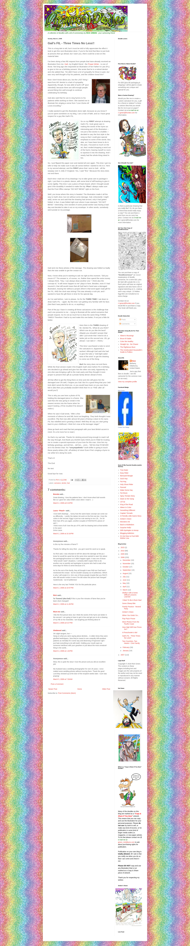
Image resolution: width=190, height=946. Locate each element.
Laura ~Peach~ (59, 511)
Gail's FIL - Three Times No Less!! (131, 637)
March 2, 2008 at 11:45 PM (63, 604)
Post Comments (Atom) (67, 693)
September (127, 570)
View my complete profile (127, 382)
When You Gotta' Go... (130, 615)
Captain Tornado (126, 513)
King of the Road (126, 504)
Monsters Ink (125, 522)
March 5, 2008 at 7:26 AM (62, 679)
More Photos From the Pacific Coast (130, 623)
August (125, 573)
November (127, 563)
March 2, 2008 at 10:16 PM (63, 534)
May (124, 583)
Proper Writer (94, 64)
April (125, 587)
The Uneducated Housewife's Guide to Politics (131, 351)
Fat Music (124, 493)
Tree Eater (124, 470)
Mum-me (56, 612)
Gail (66, 64)
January (126, 651)
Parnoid (123, 487)
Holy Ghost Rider (126, 484)
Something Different (127, 510)
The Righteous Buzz (127, 347)
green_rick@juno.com (126, 842)
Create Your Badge (123, 427)
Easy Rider (124, 473)
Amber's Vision (125, 519)
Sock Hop (124, 479)
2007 (123, 655)
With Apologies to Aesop (129, 530)
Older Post (106, 689)
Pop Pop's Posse (128, 619)
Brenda (56, 494)
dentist (64, 483)
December (127, 560)
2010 (123, 551)
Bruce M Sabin (125, 338)
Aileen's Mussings (127, 336)
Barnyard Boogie (126, 476)
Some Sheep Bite (128, 603)
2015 (123, 547)
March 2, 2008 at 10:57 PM (63, 588)
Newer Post (52, 689)
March (125, 590)
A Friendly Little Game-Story (130, 516)
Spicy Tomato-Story (127, 496)
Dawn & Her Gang (127, 499)
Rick (55, 595)
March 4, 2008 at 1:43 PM (62, 651)
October (126, 567)
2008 (123, 557)
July (124, 577)
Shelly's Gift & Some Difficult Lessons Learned (130, 595)
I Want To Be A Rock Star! (132, 600)
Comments (124, 324)
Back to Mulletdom (127, 525)
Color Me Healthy (126, 341)
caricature (57, 483)
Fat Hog (123, 481)
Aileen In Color (125, 507)
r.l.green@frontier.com (126, 113)
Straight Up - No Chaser (129, 344)
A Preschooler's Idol (129, 632)
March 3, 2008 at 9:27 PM (62, 623)
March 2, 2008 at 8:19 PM (62, 503)
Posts (122, 320)
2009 (123, 554)
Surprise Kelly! (125, 527)
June (125, 580)
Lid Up (122, 502)
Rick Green (121, 390)
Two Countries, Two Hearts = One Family (131, 642)
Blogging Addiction (127, 533)
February (126, 647)
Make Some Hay (126, 490)
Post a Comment (57, 684)
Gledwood (57, 630)
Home (79, 689)
